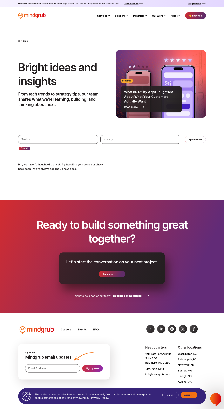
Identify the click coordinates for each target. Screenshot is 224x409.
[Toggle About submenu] (179, 15)
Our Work (157, 15)
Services (102, 15)
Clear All (24, 148)
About (174, 15)
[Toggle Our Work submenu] (164, 15)
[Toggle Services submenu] (109, 15)
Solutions (120, 15)
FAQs (96, 329)
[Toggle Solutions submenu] (127, 15)
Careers (66, 329)
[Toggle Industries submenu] (146, 15)
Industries (138, 15)
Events (82, 329)
